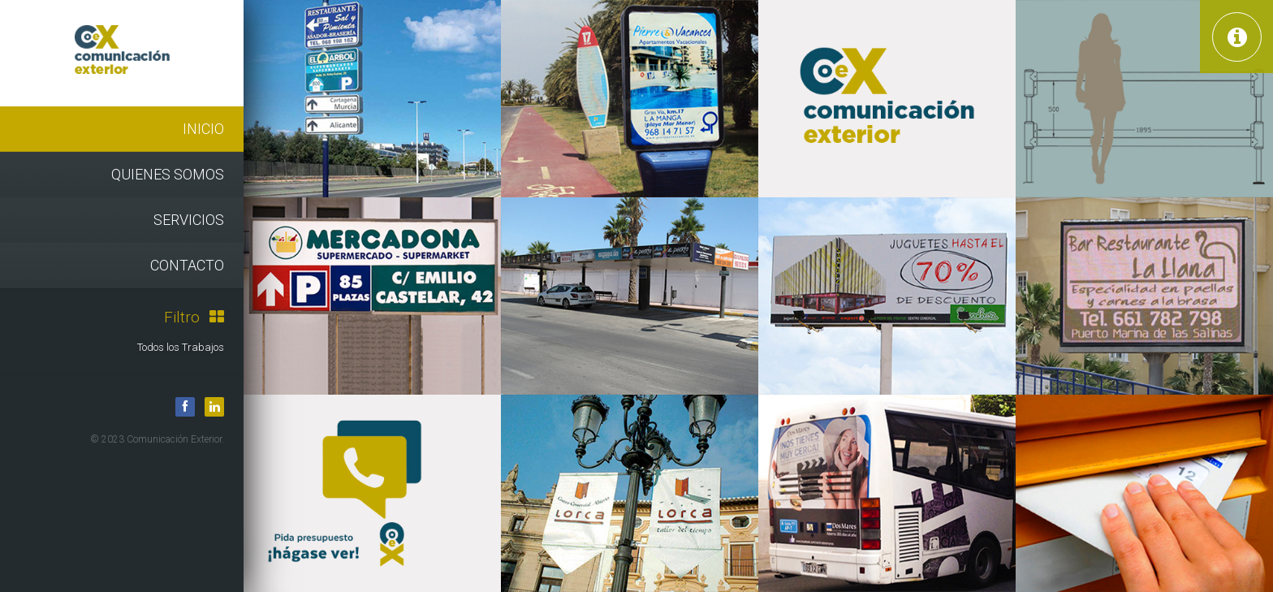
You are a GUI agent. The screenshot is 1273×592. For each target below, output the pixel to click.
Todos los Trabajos (180, 347)
